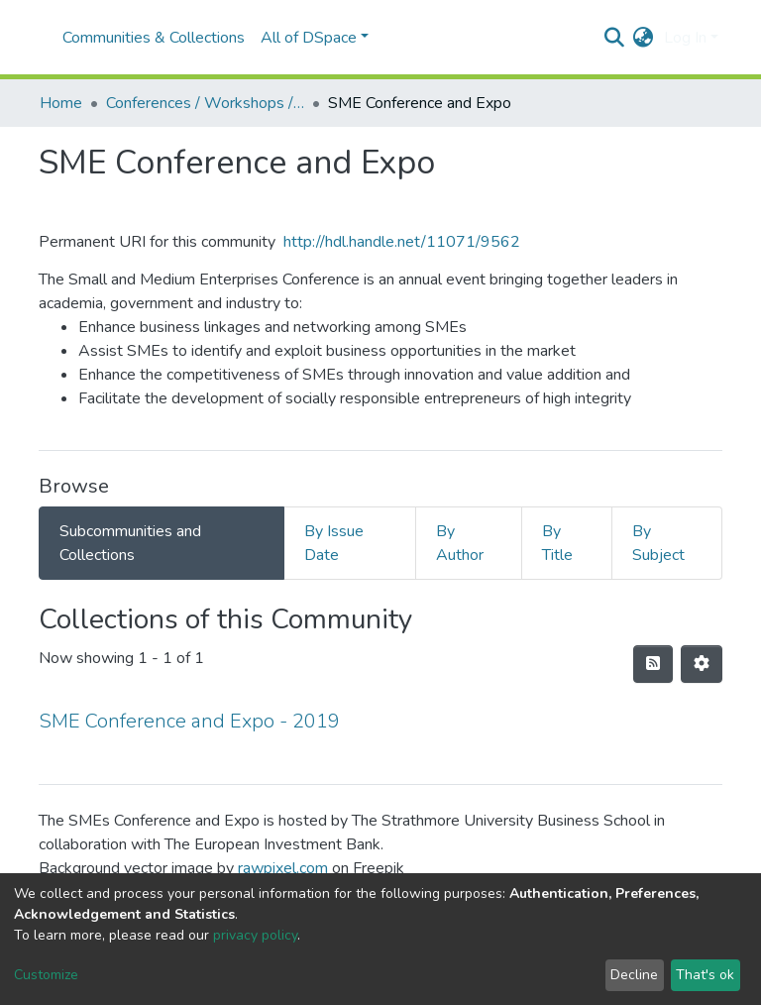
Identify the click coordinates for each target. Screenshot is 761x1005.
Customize (46, 974)
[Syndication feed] (653, 664)
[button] (643, 38)
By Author (460, 543)
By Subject (658, 543)
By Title (557, 543)
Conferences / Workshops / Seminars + (205, 103)
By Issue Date (334, 543)
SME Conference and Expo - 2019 (189, 721)
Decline (634, 974)
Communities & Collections (153, 38)
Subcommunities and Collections (130, 543)
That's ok (705, 974)
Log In (685, 38)
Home (61, 103)
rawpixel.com (283, 868)
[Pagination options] (701, 664)
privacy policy (255, 935)
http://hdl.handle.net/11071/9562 (401, 242)
